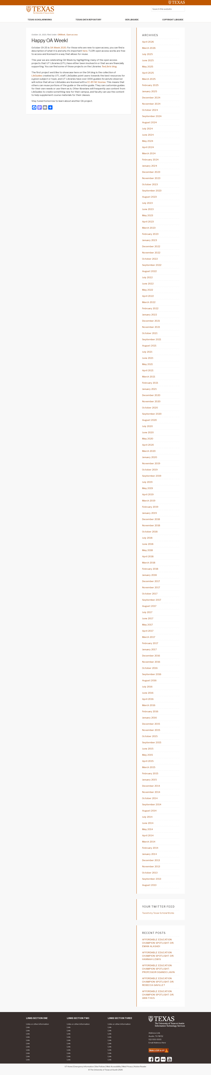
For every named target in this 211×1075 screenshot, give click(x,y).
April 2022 (148, 296)
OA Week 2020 (58, 47)
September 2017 (151, 599)
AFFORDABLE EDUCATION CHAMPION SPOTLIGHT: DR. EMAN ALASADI (158, 943)
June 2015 (147, 748)
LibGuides (36, 75)
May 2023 (147, 215)
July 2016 (147, 686)
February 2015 (150, 773)
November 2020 (151, 401)
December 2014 (151, 786)
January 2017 (149, 649)
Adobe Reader (140, 1066)
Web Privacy (127, 1066)
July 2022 (147, 277)
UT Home (69, 1066)
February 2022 (150, 308)
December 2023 (151, 172)
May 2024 (147, 141)
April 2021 (147, 370)
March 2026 (149, 48)
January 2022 (149, 314)
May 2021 (147, 364)
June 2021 (147, 358)
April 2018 (148, 556)
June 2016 (147, 693)
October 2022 (150, 258)
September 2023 (151, 190)
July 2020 (147, 426)
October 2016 (150, 668)
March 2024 (149, 153)
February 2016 (150, 711)
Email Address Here (157, 1043)
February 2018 (150, 568)
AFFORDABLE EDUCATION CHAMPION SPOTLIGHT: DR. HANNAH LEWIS (158, 956)
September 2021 (151, 339)
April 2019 (148, 494)
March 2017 (148, 637)
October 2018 (150, 531)
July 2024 (147, 128)
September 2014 (151, 804)
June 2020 (148, 432)
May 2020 (147, 438)
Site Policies (100, 1066)
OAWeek (61, 34)
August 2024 (149, 122)
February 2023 (150, 234)
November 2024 (151, 103)
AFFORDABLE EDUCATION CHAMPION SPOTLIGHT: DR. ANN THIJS (158, 994)
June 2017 (147, 618)
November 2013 (151, 866)
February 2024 (150, 159)
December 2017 (151, 581)
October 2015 (150, 736)
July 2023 (147, 203)
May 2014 (147, 829)
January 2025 (149, 91)
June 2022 (148, 283)
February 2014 (150, 848)
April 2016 (148, 699)
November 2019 (151, 463)
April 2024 (148, 147)
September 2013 (151, 879)
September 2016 (151, 674)
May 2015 (147, 755)
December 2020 (151, 395)
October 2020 (150, 407)
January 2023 (149, 240)
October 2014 (150, 798)
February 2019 (150, 506)
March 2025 (149, 79)
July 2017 (147, 612)
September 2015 (151, 742)
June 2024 (148, 134)
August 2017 (149, 606)
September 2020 (151, 413)
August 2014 (149, 810)
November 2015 (151, 730)
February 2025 (150, 85)
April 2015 (148, 761)
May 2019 (147, 488)
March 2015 (148, 767)
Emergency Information (84, 1066)
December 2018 (151, 519)
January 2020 (149, 457)
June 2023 (148, 209)
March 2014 (148, 841)
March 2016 (148, 705)
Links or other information (37, 1024)
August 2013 (149, 885)
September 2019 (151, 475)
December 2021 (151, 320)
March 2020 (149, 451)
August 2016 (149, 680)
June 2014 (148, 823)
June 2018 (147, 544)
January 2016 (149, 717)
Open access (72, 34)
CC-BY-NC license (96, 82)
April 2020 (148, 444)
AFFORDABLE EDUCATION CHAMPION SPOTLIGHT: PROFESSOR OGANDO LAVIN (158, 968)
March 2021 (148, 376)
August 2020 (149, 420)
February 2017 (150, 643)
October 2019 (150, 469)
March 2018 (148, 562)
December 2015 (151, 724)
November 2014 (151, 792)
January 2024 (149, 165)
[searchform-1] (168, 9)
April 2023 (148, 221)
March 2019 (148, 500)
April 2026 (148, 41)
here (84, 50)
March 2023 (148, 227)
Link (28, 1027)
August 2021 (149, 345)
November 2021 (151, 327)
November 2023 (151, 178)
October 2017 (149, 593)
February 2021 (150, 382)
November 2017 (151, 587)
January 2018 (149, 575)
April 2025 (148, 72)
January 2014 (149, 854)
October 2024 (150, 110)
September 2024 (152, 116)
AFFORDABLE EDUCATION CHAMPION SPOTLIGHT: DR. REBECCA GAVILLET (158, 981)
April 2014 (148, 835)
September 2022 (151, 265)
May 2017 (147, 624)
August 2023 (149, 196)
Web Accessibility (113, 1066)
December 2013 (151, 860)
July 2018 (147, 537)
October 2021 (149, 333)
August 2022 (149, 271)
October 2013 (149, 872)
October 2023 (150, 184)
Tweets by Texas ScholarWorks (158, 913)
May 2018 (147, 550)
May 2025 (147, 66)
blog (109, 66)
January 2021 (149, 389)
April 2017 (147, 630)
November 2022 (151, 252)
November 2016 (151, 662)
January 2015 (149, 779)
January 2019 (149, 513)
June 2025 (148, 60)
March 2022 (148, 302)
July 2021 (147, 351)
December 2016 (151, 655)
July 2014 (147, 817)
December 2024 (151, 97)
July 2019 (147, 482)
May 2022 (147, 289)
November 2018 (151, 525)
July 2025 (147, 54)
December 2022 (151, 246)
